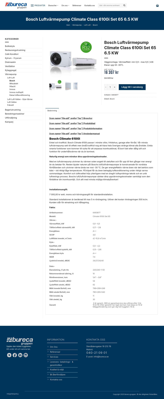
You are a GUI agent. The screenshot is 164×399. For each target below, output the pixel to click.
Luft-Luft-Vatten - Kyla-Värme (19, 99)
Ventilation (10, 66)
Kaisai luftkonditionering (19, 95)
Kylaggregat (10, 70)
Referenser (76, 5)
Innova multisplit (16, 92)
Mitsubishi (13, 83)
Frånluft (10, 105)
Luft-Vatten (12, 102)
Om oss (65, 5)
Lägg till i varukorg (132, 87)
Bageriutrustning (13, 110)
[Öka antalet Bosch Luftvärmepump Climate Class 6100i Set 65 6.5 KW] (115, 87)
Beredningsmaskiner (14, 114)
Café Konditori (11, 54)
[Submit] (124, 5)
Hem (68, 25)
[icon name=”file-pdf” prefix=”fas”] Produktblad (72, 123)
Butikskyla (10, 46)
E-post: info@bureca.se (97, 356)
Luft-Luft (87, 25)
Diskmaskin (10, 62)
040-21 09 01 (96, 352)
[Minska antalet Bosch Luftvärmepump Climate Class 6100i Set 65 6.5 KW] (105, 87)
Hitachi (12, 86)
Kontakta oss (89, 5)
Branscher (53, 5)
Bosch (95, 25)
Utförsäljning (11, 117)
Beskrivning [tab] (52, 111)
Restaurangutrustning (15, 50)
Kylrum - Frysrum (13, 58)
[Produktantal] (110, 87)
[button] (38, 5)
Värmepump (77, 25)
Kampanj (9, 122)
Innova (12, 89)
